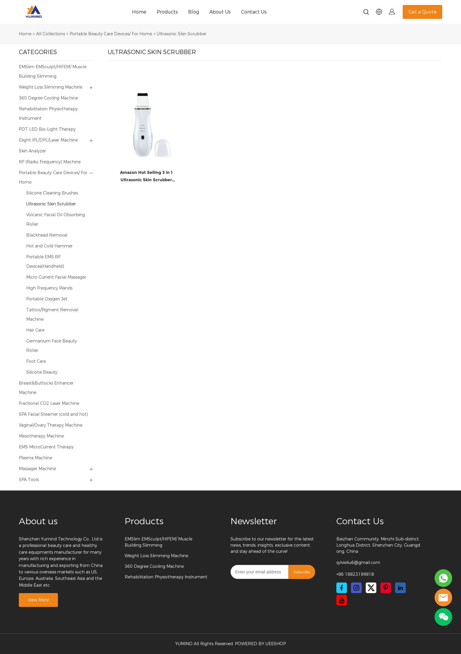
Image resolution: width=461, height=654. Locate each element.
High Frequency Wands (49, 288)
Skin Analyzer (32, 151)
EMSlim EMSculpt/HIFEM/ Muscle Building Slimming (52, 71)
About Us (220, 12)
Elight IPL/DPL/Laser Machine (48, 140)
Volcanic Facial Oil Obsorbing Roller (55, 219)
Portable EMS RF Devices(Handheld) (45, 261)
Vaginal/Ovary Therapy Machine (50, 425)
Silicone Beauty (41, 372)
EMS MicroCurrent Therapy (46, 447)
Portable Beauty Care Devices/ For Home (111, 34)
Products (167, 12)
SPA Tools (29, 479)
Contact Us (254, 12)
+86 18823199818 (355, 574)
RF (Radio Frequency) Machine (50, 162)
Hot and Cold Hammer (49, 246)
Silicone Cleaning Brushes (52, 193)
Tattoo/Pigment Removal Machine (52, 314)
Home (139, 12)
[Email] (259, 572)
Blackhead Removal (46, 235)
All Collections (50, 34)
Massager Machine (37, 469)
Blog (193, 12)
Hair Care (35, 330)
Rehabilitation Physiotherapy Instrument (48, 113)
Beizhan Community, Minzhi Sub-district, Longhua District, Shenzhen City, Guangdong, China (378, 545)
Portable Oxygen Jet (46, 299)
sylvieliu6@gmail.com (358, 562)
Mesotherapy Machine (41, 436)
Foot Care (36, 361)
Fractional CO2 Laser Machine (49, 403)
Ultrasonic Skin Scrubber (181, 34)
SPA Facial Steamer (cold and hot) (53, 414)
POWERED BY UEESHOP (260, 644)
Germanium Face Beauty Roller (51, 345)
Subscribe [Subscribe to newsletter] (302, 572)
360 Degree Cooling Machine (48, 98)
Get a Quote (422, 12)
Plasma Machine (35, 458)
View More (38, 600)
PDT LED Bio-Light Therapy (47, 129)
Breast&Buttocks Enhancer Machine (46, 387)
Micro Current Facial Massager (56, 277)
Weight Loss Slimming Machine (50, 87)
